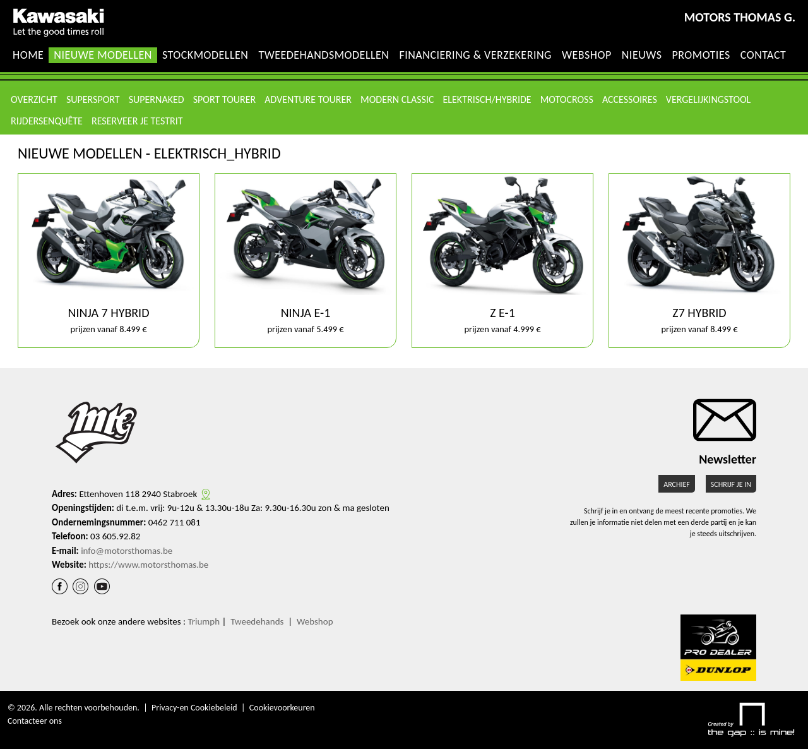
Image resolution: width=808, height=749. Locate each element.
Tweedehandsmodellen (323, 55)
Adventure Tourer (308, 99)
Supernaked (156, 99)
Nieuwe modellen (103, 55)
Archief (676, 484)
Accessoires (629, 99)
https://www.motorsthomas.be (148, 564)
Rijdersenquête (47, 121)
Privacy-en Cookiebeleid (194, 707)
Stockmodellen (205, 55)
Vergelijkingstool (708, 99)
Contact (763, 55)
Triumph (203, 621)
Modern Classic (397, 99)
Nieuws (642, 55)
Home (28, 55)
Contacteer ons (35, 721)
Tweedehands (256, 621)
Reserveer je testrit (137, 121)
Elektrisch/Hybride (487, 99)
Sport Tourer (224, 99)
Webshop (587, 55)
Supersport (93, 99)
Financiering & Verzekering (475, 55)
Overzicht (34, 99)
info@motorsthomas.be (126, 550)
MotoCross (566, 99)
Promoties (701, 55)
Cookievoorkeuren (282, 707)
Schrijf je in (731, 484)
